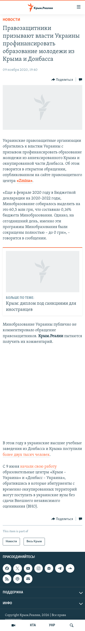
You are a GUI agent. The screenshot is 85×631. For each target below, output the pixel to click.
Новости (11, 20)
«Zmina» (24, 181)
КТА (33, 625)
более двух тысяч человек (26, 455)
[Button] (62, 79)
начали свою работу (38, 466)
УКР (52, 625)
